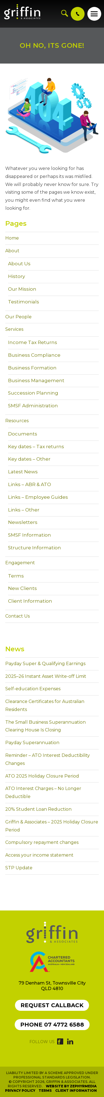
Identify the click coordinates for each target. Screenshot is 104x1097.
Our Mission (22, 289)
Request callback (52, 1005)
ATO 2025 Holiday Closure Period (42, 776)
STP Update (18, 867)
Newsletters (22, 522)
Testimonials (23, 302)
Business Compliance (34, 355)
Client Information (30, 601)
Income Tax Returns (32, 342)
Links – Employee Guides (38, 497)
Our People (18, 316)
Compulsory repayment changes (41, 842)
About (12, 250)
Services (14, 329)
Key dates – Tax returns (36, 446)
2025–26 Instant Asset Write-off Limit (45, 676)
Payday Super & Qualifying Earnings (45, 663)
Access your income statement (39, 855)
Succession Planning (33, 393)
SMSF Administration (33, 405)
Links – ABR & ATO (29, 484)
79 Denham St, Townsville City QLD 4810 (52, 985)
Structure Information (34, 547)
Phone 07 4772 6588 (52, 1024)
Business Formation (32, 368)
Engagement (20, 562)
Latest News (23, 471)
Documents (22, 434)
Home (12, 238)
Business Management (36, 380)
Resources (17, 420)
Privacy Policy (20, 1090)
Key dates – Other (29, 459)
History (16, 276)
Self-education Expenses (32, 688)
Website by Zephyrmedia (71, 1086)
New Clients (22, 588)
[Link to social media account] (60, 1043)
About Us (19, 263)
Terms (16, 576)
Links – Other (23, 510)
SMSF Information (29, 535)
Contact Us (17, 616)
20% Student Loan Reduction (38, 809)
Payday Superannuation (32, 742)
